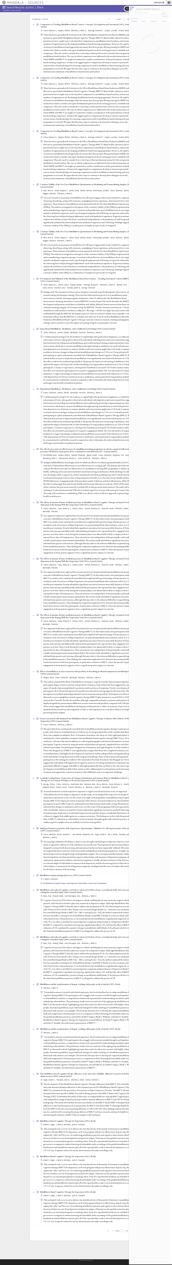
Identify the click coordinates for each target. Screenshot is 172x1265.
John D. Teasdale (78, 1124)
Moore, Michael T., (64, 834)
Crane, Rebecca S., (50, 30)
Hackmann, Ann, (77, 784)
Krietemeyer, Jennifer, (101, 190)
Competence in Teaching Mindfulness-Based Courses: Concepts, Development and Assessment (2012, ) (85, 25)
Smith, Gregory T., (62, 190)
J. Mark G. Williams (50, 879)
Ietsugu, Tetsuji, (49, 784)
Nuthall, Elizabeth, (78, 455)
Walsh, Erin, (128, 190)
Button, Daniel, (86, 190)
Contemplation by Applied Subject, (54, 883)
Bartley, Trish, (122, 285)
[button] (169, 2)
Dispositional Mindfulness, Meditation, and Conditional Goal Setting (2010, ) (77, 328)
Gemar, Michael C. (93, 1080)
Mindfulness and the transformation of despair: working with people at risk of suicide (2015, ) (80, 984)
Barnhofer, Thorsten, (78, 332)
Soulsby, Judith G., (74, 288)
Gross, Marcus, (102, 784)
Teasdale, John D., (126, 834)
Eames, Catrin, (64, 285)
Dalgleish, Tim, (118, 455)
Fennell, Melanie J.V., (93, 508)
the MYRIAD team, (50, 455)
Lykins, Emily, (74, 190)
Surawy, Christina (88, 288)
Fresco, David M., (50, 834)
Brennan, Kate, (90, 784)
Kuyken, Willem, (64, 30)
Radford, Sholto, (49, 787)
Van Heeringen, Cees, (73, 896)
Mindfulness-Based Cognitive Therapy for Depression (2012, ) (68, 1121)
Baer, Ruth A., (48, 190)
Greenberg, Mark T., (50, 458)
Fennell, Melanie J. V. (126, 30)
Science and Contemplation (97, 883)
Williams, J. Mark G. (64, 193)
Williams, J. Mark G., (79, 30)
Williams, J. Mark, (78, 1080)
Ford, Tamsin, (130, 455)
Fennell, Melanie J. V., (76, 787)
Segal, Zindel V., (101, 834)
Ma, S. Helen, (113, 834)
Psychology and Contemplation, (77, 883)
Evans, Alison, (48, 288)
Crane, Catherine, (50, 332)
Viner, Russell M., (84, 458)
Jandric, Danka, (64, 332)
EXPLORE (159, 3)
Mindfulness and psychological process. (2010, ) (65, 875)
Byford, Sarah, (92, 455)
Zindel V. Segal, (49, 1124)
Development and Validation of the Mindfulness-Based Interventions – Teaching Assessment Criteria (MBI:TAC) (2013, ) (86, 279)
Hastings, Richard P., (96, 30)
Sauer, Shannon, (116, 190)
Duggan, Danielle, (50, 193)
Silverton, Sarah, (108, 508)
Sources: (6, 10)
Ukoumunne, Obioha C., (68, 458)
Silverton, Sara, (60, 288)
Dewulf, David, (58, 896)
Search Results (16, 10)
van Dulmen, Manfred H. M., (83, 834)
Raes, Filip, (47, 896)
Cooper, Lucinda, (111, 30)
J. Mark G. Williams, (64, 1124)
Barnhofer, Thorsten (50, 511)
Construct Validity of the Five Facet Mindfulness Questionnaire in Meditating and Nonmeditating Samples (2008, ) (86, 185)
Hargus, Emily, (49, 677)
